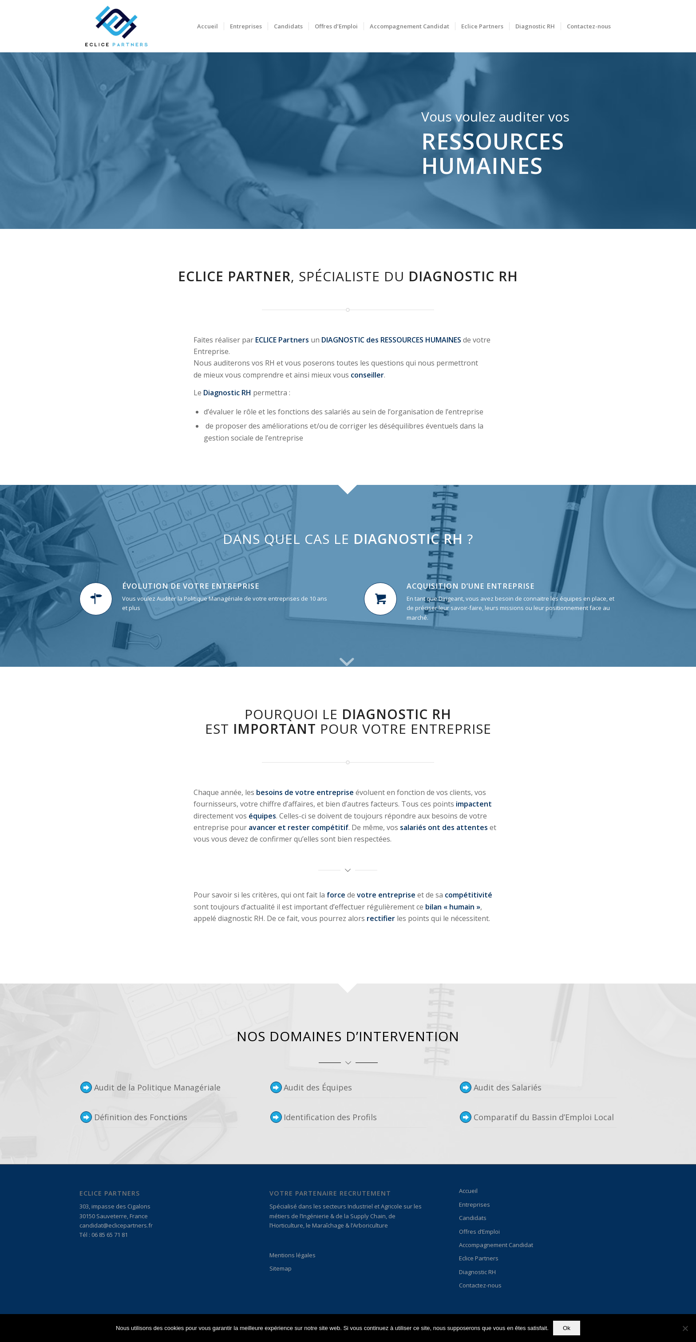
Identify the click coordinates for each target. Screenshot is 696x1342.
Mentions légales (292, 1255)
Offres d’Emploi (479, 1232)
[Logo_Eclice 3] (115, 26)
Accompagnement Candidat (496, 1245)
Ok (566, 1328)
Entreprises (474, 1204)
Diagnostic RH (477, 1272)
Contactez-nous (480, 1285)
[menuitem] (207, 26)
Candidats (472, 1218)
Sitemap (280, 1268)
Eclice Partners (478, 1258)
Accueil (468, 1191)
